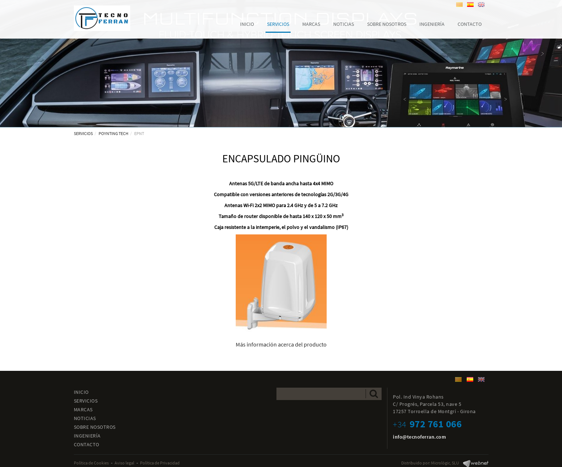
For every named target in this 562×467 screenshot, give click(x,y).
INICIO (81, 392)
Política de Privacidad (160, 463)
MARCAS (83, 409)
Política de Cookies (91, 463)
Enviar (374, 393)
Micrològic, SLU (445, 463)
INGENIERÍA (87, 435)
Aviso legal (124, 463)
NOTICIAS (85, 418)
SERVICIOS (83, 133)
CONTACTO (86, 444)
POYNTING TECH (113, 133)
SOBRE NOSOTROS (95, 427)
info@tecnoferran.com (419, 437)
